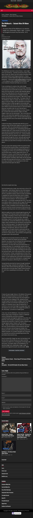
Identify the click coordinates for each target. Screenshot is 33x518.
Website (3, 402)
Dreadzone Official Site (6, 484)
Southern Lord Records (6, 506)
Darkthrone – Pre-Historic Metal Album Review (9, 452)
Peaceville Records (5, 500)
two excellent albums (20, 79)
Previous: (16, 358)
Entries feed (4, 471)
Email (3, 397)
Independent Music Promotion (7, 492)
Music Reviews (4, 20)
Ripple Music (4, 503)
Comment (4, 376)
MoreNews (20, 510)
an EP (29, 79)
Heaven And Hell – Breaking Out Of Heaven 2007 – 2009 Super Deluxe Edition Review (24, 435)
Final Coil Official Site (6, 487)
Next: (16, 364)
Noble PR (3, 498)
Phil (3, 35)
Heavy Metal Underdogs (6, 490)
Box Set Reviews (21, 429)
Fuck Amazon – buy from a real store (16, 350)
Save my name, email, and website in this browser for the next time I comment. (16, 407)
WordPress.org (4, 476)
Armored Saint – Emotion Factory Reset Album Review (8, 434)
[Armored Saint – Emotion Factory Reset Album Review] (9, 428)
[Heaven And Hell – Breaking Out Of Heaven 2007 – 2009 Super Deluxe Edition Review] (24, 428)
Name (3, 393)
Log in (3, 468)
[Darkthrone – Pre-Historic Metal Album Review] (9, 445)
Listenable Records (5, 495)
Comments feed (5, 473)
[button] (2, 10)
